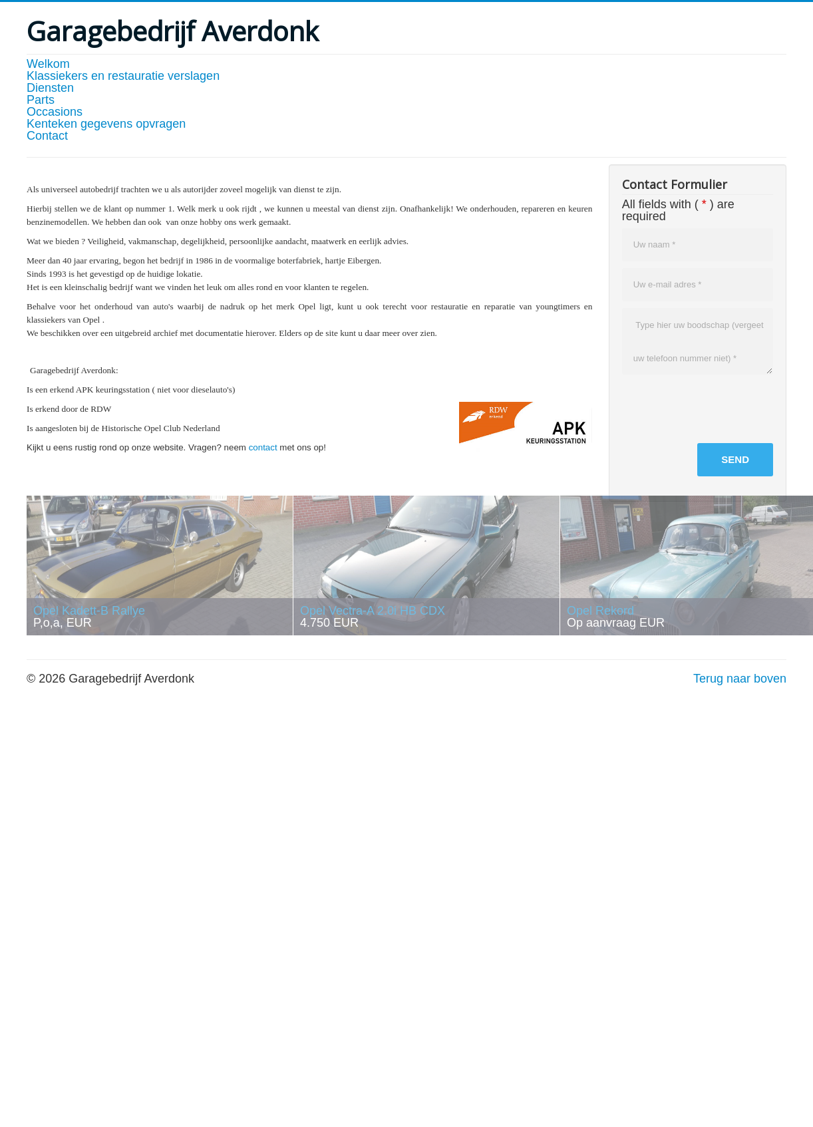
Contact (47, 136)
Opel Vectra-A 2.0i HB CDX (372, 610)
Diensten (50, 88)
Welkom (48, 64)
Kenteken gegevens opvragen (106, 124)
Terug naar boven (739, 678)
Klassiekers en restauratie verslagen (123, 76)
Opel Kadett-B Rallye (89, 610)
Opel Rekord (600, 610)
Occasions (54, 112)
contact (263, 447)
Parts (41, 100)
